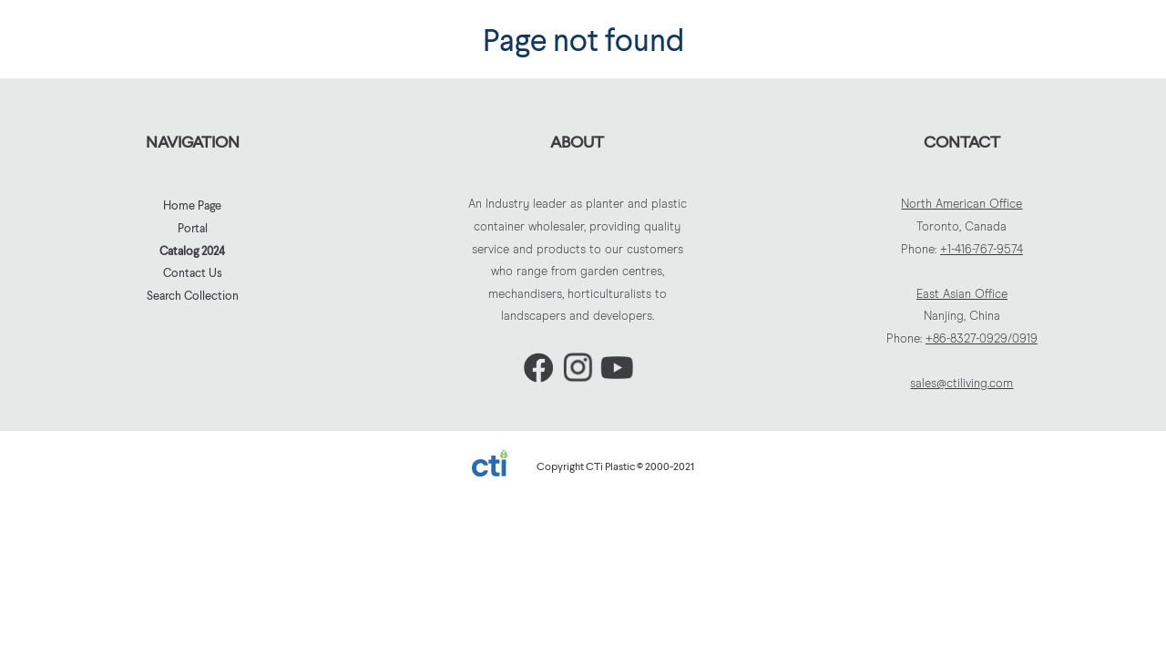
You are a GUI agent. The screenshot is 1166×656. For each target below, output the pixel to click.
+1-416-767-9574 (981, 250)
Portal (193, 227)
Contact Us (192, 272)
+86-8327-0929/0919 (982, 339)
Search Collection (193, 295)
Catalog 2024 (192, 250)
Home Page (192, 205)
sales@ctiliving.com (961, 384)
